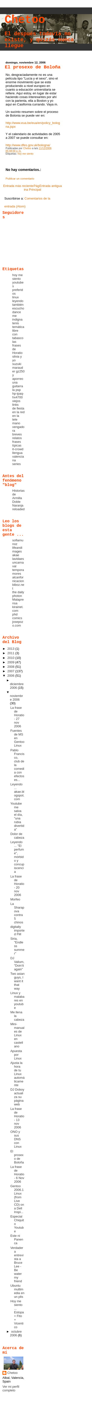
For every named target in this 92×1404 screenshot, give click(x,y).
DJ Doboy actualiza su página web (17, 1097)
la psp (16, 390)
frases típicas (16, 443)
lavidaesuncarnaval (18, 562)
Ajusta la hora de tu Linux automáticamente (17, 1074)
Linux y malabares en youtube (17, 1000)
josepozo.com (17, 623)
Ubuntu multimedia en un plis (17, 1291)
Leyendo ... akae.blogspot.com (17, 791)
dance (16, 312)
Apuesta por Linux (16, 1054)
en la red (18, 412)
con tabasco (17, 336)
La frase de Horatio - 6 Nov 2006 (17, 1174)
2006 (11, 675)
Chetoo (25, 20)
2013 (11, 649)
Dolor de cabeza (17, 835)
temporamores (18, 571)
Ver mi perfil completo (10, 1388)
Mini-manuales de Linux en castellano (17, 1035)
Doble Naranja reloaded (18, 505)
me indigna (17, 317)
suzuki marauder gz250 (18, 367)
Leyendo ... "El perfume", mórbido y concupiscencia (17, 857)
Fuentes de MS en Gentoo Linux (17, 738)
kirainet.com (17, 608)
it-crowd (17, 449)
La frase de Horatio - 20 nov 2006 (17, 886)
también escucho (18, 306)
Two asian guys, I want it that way (17, 981)
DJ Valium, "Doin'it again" (17, 963)
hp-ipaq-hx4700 (18, 395)
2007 (11, 671)
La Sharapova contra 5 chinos (17, 913)
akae (15, 555)
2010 (11, 658)
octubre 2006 (16, 1333)
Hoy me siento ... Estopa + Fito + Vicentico (17, 1314)
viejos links (16, 403)
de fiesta (18, 408)
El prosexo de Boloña (17, 1156)
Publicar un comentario (20, 178)
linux (15, 297)
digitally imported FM (17, 930)
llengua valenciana (18, 456)
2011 (11, 653)
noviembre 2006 (16, 697)
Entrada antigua (50, 186)
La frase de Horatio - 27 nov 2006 (17, 717)
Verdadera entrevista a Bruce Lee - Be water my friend (17, 1264)
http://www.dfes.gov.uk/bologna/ (28, 145)
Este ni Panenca (16, 1239)
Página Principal (32, 187)
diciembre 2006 (17, 686)
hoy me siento (26, 153)
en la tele (15, 417)
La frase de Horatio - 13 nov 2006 (17, 1118)
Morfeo (15, 899)
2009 (11, 662)
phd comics (17, 616)
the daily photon (18, 594)
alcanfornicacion (18, 579)
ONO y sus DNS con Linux (16, 1139)
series (16, 464)
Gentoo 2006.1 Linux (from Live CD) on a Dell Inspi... (17, 1199)
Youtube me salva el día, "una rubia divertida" (17, 816)
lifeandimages (17, 549)
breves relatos (17, 436)
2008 (11, 667)
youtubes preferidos (18, 288)
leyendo (17, 301)
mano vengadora (18, 426)
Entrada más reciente (18, 186)
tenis (15, 323)
